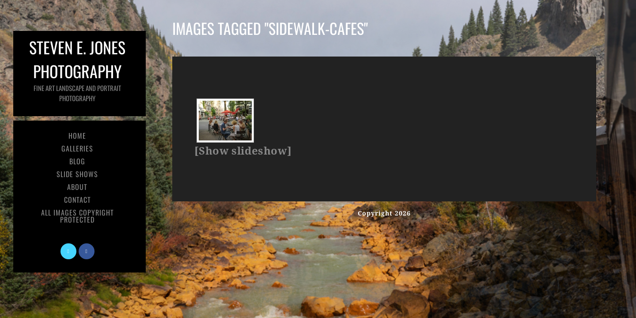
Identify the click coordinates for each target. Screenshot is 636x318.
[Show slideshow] (243, 151)
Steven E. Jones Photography (77, 69)
